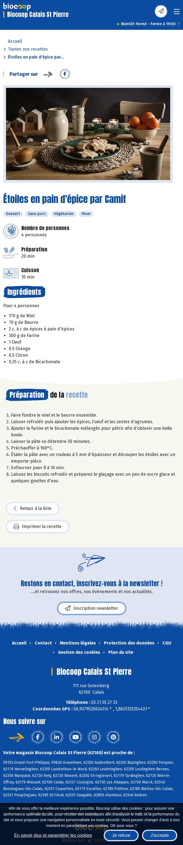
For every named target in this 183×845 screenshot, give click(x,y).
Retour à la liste (32, 508)
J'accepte (159, 835)
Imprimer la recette (38, 526)
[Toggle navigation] (177, 13)
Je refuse (121, 835)
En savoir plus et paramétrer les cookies (53, 835)
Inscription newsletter (91, 608)
